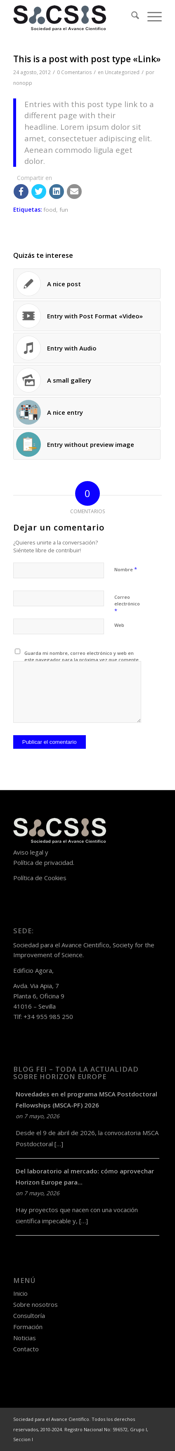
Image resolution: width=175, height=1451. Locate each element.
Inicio (20, 1293)
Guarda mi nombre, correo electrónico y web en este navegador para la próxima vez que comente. (82, 656)
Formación (28, 1326)
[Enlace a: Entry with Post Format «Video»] (87, 316)
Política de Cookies (39, 878)
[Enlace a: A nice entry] (87, 412)
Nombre (125, 569)
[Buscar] (131, 16)
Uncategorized (122, 72)
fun (63, 209)
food (49, 209)
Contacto (26, 1349)
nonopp (22, 82)
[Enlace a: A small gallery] (87, 380)
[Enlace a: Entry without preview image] (87, 444)
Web (119, 625)
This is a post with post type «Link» (87, 59)
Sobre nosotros (35, 1304)
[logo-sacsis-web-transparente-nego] (72, 16)
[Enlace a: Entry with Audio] (87, 348)
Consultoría (29, 1315)
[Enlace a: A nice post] (87, 284)
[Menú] (150, 16)
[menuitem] (131, 16)
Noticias (24, 1338)
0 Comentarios (74, 72)
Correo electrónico (127, 604)
